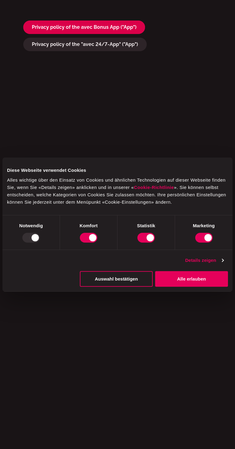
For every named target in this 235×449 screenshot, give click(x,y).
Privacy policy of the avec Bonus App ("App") (84, 27)
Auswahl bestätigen (116, 278)
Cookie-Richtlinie (154, 187)
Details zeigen (200, 260)
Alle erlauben (191, 278)
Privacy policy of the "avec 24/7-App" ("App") (85, 44)
